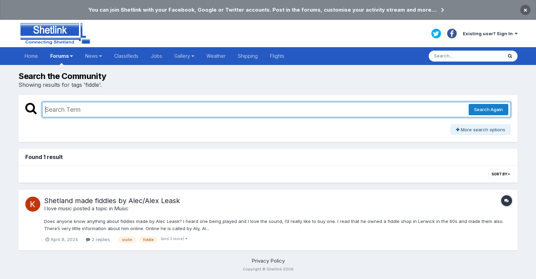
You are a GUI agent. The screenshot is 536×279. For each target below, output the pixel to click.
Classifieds (126, 56)
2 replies (98, 239)
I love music (58, 208)
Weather (216, 56)
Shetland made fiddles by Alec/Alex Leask (112, 201)
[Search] (465, 56)
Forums (61, 59)
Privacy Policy (268, 260)
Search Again (488, 109)
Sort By (501, 174)
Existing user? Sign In (490, 33)
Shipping (248, 56)
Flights (277, 56)
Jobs (156, 56)
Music (121, 208)
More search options (480, 129)
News (93, 56)
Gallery (184, 56)
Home (31, 56)
